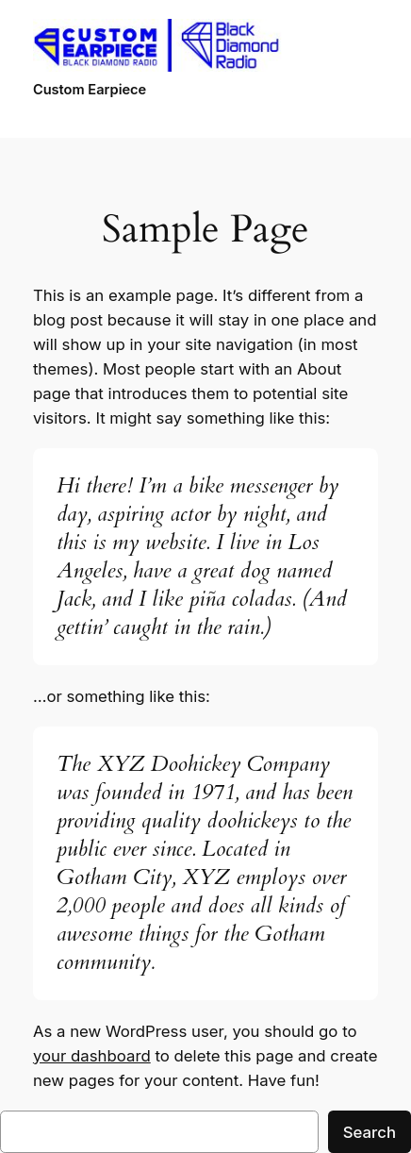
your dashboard (92, 1055)
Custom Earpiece (89, 89)
